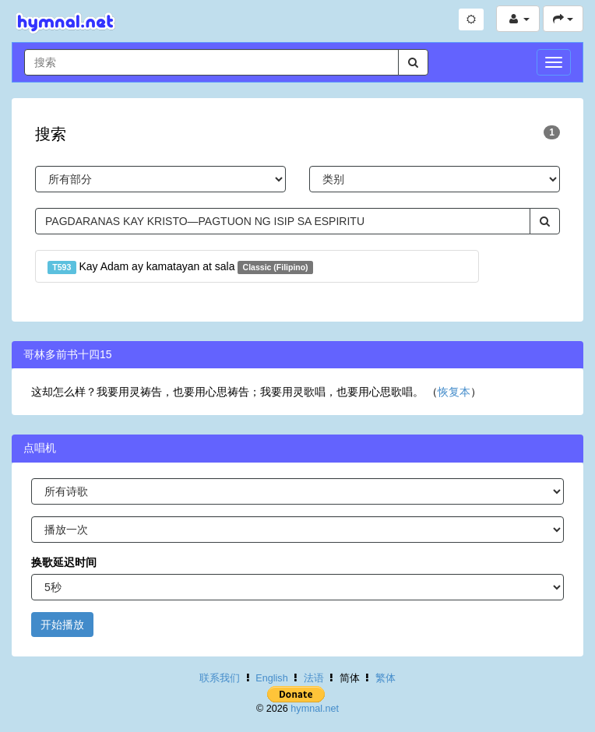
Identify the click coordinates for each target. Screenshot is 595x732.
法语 (314, 678)
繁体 (385, 678)
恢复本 (454, 391)
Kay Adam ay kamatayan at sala (180, 267)
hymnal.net (314, 708)
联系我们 (219, 678)
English (271, 678)
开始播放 (62, 624)
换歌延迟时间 (64, 562)
